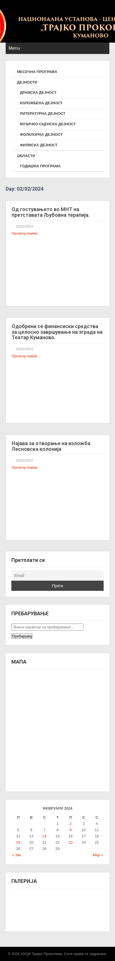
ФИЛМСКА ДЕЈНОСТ (38, 145)
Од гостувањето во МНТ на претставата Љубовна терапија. (51, 212)
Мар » (98, 855)
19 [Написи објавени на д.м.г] (18, 842)
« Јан (16, 855)
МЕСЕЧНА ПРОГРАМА (37, 72)
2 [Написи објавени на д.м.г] (71, 824)
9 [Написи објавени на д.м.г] (71, 830)
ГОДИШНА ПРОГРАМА (40, 166)
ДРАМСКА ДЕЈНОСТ (38, 92)
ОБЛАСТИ (26, 156)
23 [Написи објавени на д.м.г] (70, 842)
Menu (14, 48)
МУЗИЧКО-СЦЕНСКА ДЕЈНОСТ (48, 124)
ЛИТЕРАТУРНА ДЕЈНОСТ (42, 113)
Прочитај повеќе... (26, 233)
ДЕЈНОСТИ (27, 82)
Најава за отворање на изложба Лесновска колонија (51, 446)
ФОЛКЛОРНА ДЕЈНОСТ (41, 134)
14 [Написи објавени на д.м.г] (44, 836)
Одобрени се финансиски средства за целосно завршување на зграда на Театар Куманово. (57, 332)
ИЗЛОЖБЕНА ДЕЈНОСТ (41, 103)
